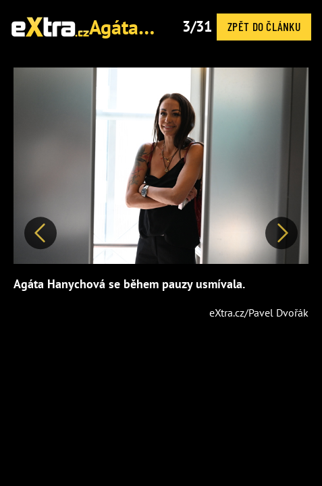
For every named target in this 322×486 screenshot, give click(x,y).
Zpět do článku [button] (263, 26)
